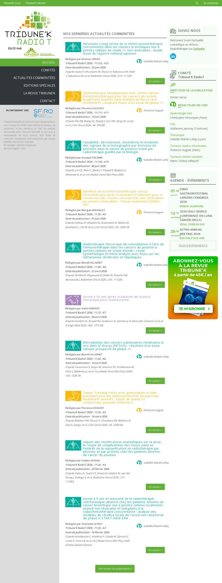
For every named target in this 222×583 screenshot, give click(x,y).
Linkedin (199, 49)
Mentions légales (11, 148)
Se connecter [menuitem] (210, 3)
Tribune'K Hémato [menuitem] (35, 3)
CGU (23, 148)
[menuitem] (197, 3)
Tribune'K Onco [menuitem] (12, 3)
